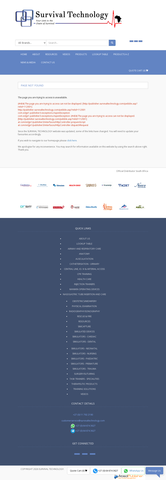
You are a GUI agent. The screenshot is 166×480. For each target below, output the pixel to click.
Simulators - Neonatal (84, 348)
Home (24, 54)
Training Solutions (84, 389)
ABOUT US (84, 238)
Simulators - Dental (84, 341)
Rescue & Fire (84, 316)
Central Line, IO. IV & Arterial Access (84, 269)
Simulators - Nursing (84, 353)
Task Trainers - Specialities (84, 378)
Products (81, 54)
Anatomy (84, 253)
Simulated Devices (84, 331)
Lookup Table (100, 54)
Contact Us (48, 62)
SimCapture (84, 326)
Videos (66, 54)
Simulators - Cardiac (84, 336)
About (36, 54)
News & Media (28, 62)
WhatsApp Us (133, 471)
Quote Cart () (138, 70)
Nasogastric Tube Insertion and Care (84, 294)
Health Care (84, 279)
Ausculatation (84, 258)
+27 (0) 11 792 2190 (83, 414)
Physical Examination (84, 306)
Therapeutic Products (84, 383)
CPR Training (84, 274)
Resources (51, 54)
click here (72, 140)
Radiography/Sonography (84, 311)
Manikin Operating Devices (84, 289)
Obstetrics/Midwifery (84, 301)
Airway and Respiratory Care (84, 248)
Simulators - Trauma (84, 368)
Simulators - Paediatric (84, 358)
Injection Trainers (84, 284)
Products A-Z (121, 54)
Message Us (154, 470)
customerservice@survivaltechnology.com (83, 420)
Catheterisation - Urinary (84, 263)
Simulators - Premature (84, 363)
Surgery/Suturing (84, 373)
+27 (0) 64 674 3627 (83, 425)
